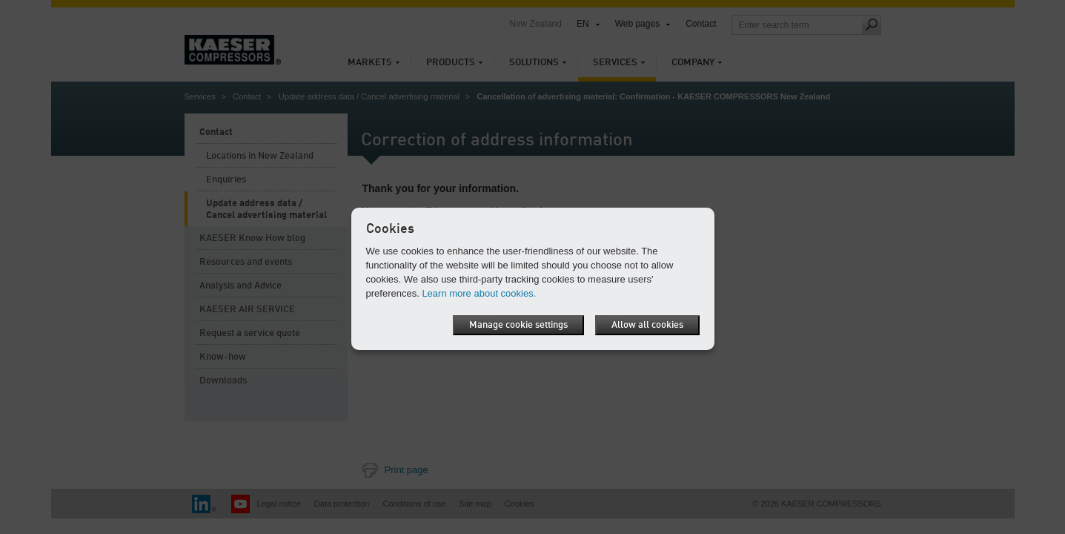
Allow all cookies (647, 325)
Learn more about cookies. (479, 293)
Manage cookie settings (518, 325)
